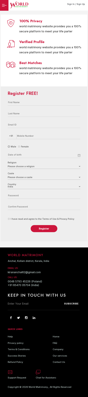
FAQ (55, 343)
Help (10, 336)
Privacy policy (16, 343)
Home (56, 336)
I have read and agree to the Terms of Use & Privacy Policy (41, 219)
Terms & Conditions (19, 349)
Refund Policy (15, 362)
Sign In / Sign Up (76, 4)
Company (58, 349)
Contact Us (59, 362)
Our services (60, 355)
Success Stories (17, 355)
